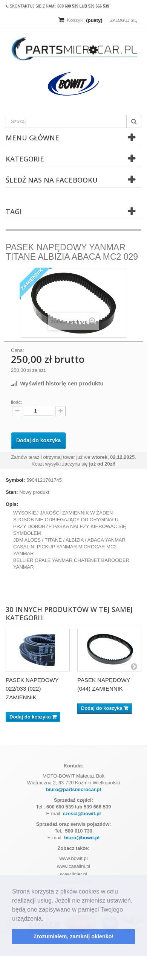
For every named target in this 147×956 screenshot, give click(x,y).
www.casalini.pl (73, 866)
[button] (46, 919)
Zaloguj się (123, 20)
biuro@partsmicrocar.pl (73, 789)
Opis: (12, 504)
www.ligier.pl (73, 874)
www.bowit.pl (73, 858)
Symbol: (15, 480)
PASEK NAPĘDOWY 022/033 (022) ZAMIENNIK (32, 688)
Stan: (12, 492)
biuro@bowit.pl (82, 837)
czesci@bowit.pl (82, 813)
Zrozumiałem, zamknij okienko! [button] (74, 936)
